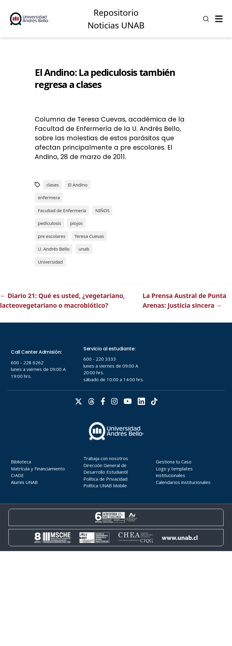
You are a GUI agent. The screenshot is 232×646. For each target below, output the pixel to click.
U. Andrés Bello (53, 249)
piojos (76, 223)
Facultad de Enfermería (62, 210)
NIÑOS (102, 210)
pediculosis (49, 223)
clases (52, 185)
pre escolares (51, 236)
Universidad (50, 262)
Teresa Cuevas (89, 236)
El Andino (78, 185)
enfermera (49, 197)
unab (84, 249)
